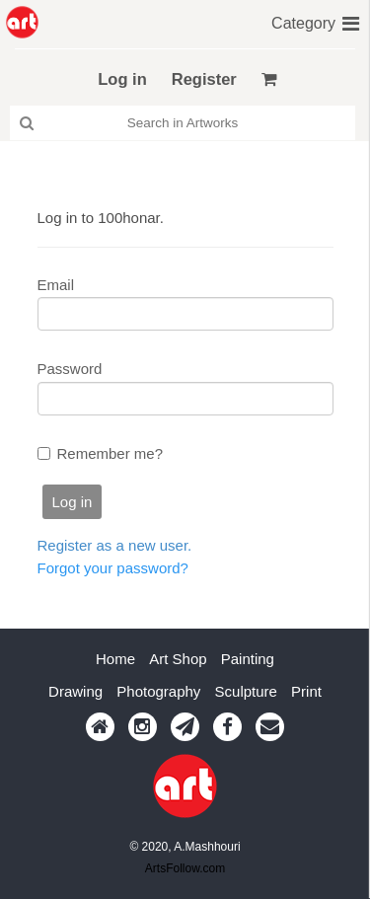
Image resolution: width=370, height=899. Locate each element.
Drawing (75, 691)
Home (115, 658)
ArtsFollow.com (185, 868)
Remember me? (110, 453)
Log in (122, 79)
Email (56, 284)
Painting (247, 658)
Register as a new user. (114, 545)
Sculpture (246, 691)
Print (306, 691)
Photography (158, 691)
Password (70, 368)
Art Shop (177, 658)
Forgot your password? (112, 568)
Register (204, 79)
